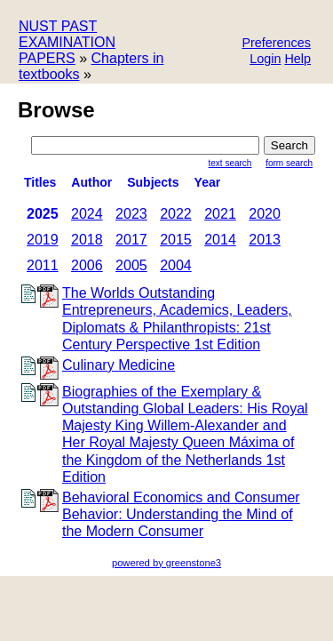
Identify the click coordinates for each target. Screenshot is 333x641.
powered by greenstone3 (166, 562)
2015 (176, 239)
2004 (176, 265)
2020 (265, 213)
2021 (220, 213)
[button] (276, 44)
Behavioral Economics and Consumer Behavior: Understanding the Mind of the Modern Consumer (181, 514)
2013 (265, 239)
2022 (176, 213)
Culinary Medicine (118, 365)
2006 (87, 265)
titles (40, 182)
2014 (220, 239)
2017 (131, 239)
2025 (43, 213)
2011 (43, 265)
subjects (152, 182)
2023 (131, 213)
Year (207, 182)
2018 (87, 239)
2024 (87, 213)
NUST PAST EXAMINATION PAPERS (67, 42)
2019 (43, 239)
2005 (131, 265)
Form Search (289, 163)
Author (91, 182)
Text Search (230, 163)
